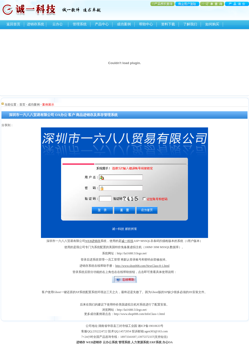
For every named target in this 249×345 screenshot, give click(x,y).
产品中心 (102, 24)
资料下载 (168, 24)
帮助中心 (146, 24)
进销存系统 (35, 24)
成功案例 (124, 24)
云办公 (57, 24)
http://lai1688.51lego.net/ (132, 309)
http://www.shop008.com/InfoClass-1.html (139, 314)
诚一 (124, 241)
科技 (130, 241)
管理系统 (80, 24)
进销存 (96, 241)
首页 (22, 104)
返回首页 (13, 24)
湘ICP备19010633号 (150, 326)
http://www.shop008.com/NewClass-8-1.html (142, 266)
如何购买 (212, 24)
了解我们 (190, 24)
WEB (88, 241)
